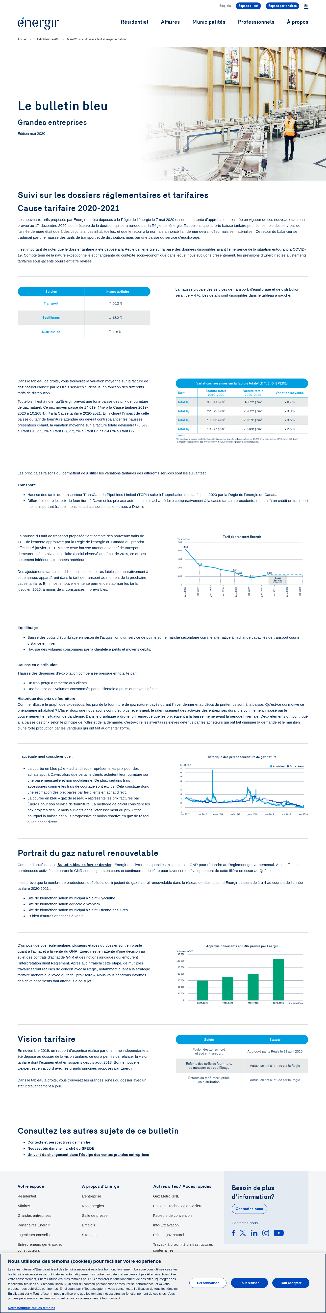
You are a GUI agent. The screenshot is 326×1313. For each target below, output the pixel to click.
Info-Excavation (166, 1224)
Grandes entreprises (34, 1215)
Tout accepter (290, 1283)
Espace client (248, 6)
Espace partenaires (282, 6)
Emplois (225, 6)
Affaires (24, 1205)
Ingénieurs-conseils (34, 1234)
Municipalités (209, 22)
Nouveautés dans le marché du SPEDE (60, 1148)
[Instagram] (265, 1233)
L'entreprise (91, 1196)
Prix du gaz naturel (168, 1234)
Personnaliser (208, 1283)
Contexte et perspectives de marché (58, 1142)
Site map (89, 1234)
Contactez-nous (249, 1208)
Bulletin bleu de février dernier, (84, 865)
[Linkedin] (254, 1233)
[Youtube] (279, 1233)
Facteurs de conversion (172, 1215)
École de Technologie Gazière (177, 1205)
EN (306, 6)
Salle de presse (94, 1215)
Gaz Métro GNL (166, 1196)
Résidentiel (27, 1196)
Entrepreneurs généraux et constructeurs (40, 1247)
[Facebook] (233, 1233)
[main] (163, 1283)
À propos (297, 22)
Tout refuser (249, 1283)
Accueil (22, 39)
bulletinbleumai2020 (47, 39)
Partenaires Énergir (34, 1224)
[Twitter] (243, 1233)
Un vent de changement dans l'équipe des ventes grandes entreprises (88, 1154)
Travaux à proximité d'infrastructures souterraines (183, 1247)
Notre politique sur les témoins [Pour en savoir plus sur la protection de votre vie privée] (31, 1308)
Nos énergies (93, 1205)
